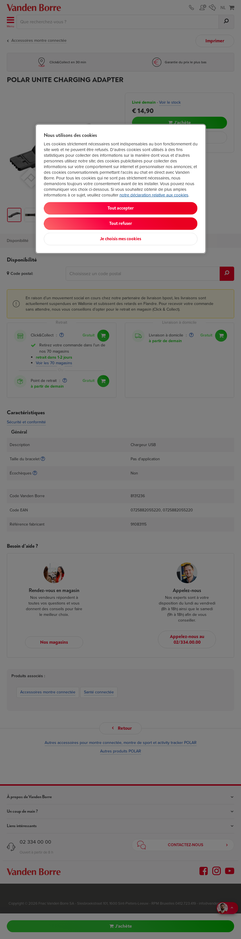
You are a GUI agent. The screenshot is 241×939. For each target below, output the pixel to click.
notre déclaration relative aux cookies (154, 195)
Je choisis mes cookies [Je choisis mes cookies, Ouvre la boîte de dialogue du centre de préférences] (120, 239)
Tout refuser (120, 223)
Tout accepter (121, 208)
